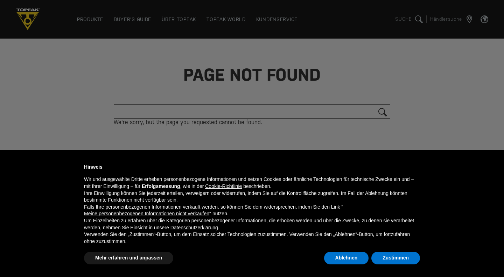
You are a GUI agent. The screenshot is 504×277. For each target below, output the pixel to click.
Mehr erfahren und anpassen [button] (128, 258)
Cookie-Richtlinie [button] (223, 186)
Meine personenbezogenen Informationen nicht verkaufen (146, 213)
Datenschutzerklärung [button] (194, 227)
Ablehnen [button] (346, 258)
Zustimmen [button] (396, 258)
